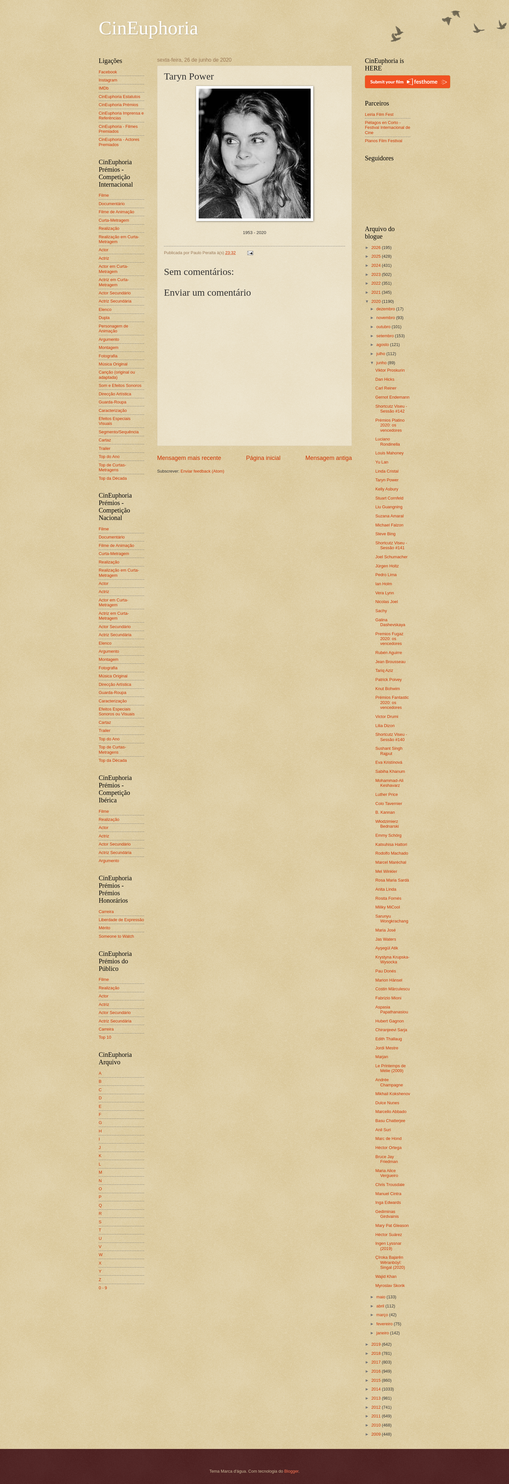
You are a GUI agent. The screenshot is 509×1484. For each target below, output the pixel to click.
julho (381, 353)
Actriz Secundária (115, 301)
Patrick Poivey (388, 679)
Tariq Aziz (384, 670)
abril (380, 1306)
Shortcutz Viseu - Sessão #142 (391, 409)
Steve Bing (385, 533)
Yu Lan (381, 462)
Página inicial (263, 458)
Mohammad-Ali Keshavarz (389, 783)
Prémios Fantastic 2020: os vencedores (392, 702)
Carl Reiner (385, 388)
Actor (103, 249)
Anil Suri (383, 1129)
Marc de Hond (388, 1138)
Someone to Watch (116, 936)
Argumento (109, 339)
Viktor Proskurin (390, 370)
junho (382, 362)
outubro (383, 326)
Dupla (104, 317)
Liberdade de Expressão (121, 919)
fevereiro (385, 1323)
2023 (376, 274)
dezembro (386, 308)
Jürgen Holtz (387, 565)
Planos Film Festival (383, 140)
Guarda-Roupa (112, 402)
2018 (376, 1353)
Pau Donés (385, 971)
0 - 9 (103, 1287)
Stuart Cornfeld (389, 498)
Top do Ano (109, 456)
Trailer (104, 448)
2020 (376, 301)
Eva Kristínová (388, 762)
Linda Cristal (387, 471)
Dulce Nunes (387, 1102)
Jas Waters (385, 939)
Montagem (108, 347)
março (382, 1314)
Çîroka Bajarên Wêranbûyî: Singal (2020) (390, 1262)
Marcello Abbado (390, 1111)
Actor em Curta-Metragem (113, 269)
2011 (376, 1416)
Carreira (106, 911)
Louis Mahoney (389, 453)
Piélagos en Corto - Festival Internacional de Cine (387, 127)
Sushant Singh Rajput (389, 751)
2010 (376, 1425)
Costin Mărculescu (392, 988)
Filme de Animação (116, 211)
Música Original (113, 364)
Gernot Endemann (392, 397)
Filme (104, 195)
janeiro (383, 1332)
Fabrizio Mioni (388, 998)
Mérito (104, 927)
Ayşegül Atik (386, 948)
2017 (376, 1362)
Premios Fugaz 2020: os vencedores (389, 638)
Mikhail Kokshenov (392, 1093)
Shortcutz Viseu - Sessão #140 (391, 737)
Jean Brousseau (390, 661)
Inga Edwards (388, 1202)
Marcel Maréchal (390, 862)
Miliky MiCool (387, 907)
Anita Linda (385, 889)
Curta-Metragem (114, 220)
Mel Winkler (386, 871)
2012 (376, 1407)
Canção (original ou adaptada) (117, 374)
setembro (385, 335)
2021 (376, 292)
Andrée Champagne (389, 1082)
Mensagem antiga (328, 458)
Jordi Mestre (386, 1047)
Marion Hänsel (388, 980)
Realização (109, 228)
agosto (383, 344)
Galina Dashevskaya (390, 622)
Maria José (385, 930)
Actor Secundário (115, 293)
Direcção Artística (115, 393)
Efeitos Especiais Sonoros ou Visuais (117, 711)
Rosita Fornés (388, 898)
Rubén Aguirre (388, 652)
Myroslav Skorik (390, 1285)
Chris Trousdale (389, 1184)
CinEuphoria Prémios (118, 104)
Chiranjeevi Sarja (391, 1029)
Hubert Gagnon (389, 1021)
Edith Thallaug (388, 1038)
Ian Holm (383, 583)
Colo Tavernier (388, 803)
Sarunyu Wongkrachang (391, 918)
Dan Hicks (384, 379)
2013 (376, 1398)
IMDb (104, 88)
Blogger (291, 1471)
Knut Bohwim (387, 688)
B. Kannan (385, 812)
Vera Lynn (384, 592)
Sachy (381, 610)
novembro (386, 317)
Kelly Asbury (386, 489)
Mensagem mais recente (189, 458)
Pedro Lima (386, 574)
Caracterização (113, 410)
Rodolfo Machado (391, 853)
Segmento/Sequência (119, 431)
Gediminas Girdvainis (387, 1214)
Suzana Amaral (389, 515)
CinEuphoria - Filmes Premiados (118, 129)
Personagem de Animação (113, 328)
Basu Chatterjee (390, 1120)
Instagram (108, 80)
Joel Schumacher (391, 556)
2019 (376, 1344)
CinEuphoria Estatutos (119, 96)
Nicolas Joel (386, 601)
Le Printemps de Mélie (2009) (390, 1068)
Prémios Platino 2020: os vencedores (389, 425)
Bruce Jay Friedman (386, 1159)
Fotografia (108, 355)
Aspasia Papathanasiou (391, 1009)
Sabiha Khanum (390, 771)
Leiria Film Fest (379, 114)
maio (381, 1296)
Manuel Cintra (388, 1193)
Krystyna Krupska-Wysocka (392, 959)
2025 (376, 256)
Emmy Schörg (388, 835)
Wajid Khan (385, 1276)
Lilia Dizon (384, 725)
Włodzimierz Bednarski (387, 824)
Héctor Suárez (388, 1234)
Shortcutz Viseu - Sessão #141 (391, 545)
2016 (376, 1371)
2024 (376, 265)
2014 (376, 1389)
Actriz (104, 258)
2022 (376, 283)
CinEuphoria (148, 28)
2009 (376, 1434)
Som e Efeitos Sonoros (120, 385)
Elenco (105, 309)
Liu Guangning (389, 506)
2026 (376, 247)
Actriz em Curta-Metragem (114, 282)
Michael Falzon (389, 525)
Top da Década (113, 478)
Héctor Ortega (388, 1147)
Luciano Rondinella (387, 441)
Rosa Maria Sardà (392, 880)
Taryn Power (387, 479)
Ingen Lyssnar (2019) (388, 1246)
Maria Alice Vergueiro (386, 1173)
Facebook (108, 71)
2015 (376, 1380)
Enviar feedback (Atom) (202, 471)
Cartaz (105, 440)
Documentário (112, 203)
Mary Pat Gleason (392, 1225)
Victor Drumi (386, 716)
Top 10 (105, 1037)
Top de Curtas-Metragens (112, 467)
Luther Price (386, 794)
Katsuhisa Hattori (391, 844)
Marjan (381, 1056)
